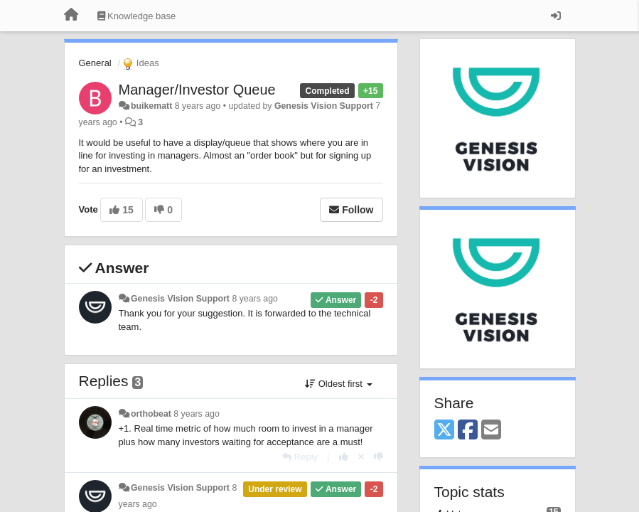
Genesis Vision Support (323, 106)
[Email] (491, 430)
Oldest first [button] (338, 383)
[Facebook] (468, 430)
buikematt (151, 106)
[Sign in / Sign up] (556, 16)
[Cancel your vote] (361, 457)
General (95, 63)
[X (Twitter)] (444, 430)
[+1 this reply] (343, 457)
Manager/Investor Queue (197, 89)
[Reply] (300, 457)
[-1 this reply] (378, 457)
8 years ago (255, 299)
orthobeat (151, 414)
